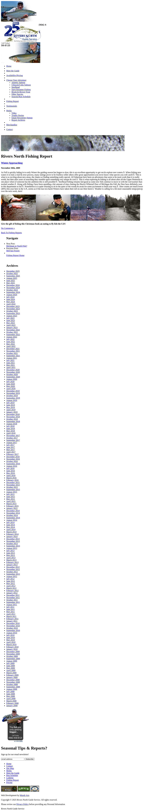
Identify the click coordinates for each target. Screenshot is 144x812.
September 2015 (13, 489)
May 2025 (10, 283)
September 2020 (13, 377)
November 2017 (13, 435)
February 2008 (12, 703)
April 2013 (10, 558)
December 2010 (13, 623)
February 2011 (12, 619)
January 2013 (12, 565)
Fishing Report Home (15, 255)
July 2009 (10, 663)
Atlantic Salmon (18, 82)
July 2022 (10, 339)
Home (8, 66)
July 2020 (10, 381)
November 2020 (13, 372)
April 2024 (10, 304)
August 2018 (11, 424)
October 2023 (12, 311)
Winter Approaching (12, 163)
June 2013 (10, 553)
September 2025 (13, 276)
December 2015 (13, 482)
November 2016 (13, 459)
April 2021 (10, 367)
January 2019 (12, 412)
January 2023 (12, 327)
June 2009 (10, 666)
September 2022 (13, 334)
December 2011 (12, 595)
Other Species (17, 94)
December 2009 (13, 651)
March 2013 (11, 560)
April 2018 (10, 433)
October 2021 (12, 353)
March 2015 (11, 504)
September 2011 (13, 602)
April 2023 (10, 325)
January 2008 (12, 705)
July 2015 (10, 494)
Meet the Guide (12, 71)
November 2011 (13, 597)
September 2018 (13, 421)
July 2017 (10, 445)
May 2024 (10, 302)
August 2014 (11, 520)
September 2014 (13, 518)
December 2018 (13, 414)
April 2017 (10, 452)
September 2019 (13, 398)
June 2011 (10, 609)
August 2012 (11, 576)
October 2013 (12, 543)
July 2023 (10, 318)
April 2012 (10, 586)
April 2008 (10, 698)
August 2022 (11, 337)
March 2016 (11, 478)
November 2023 (13, 309)
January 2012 (12, 593)
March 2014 (11, 532)
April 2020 (10, 388)
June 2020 (10, 384)
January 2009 (12, 677)
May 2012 (10, 583)
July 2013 (10, 551)
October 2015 (12, 487)
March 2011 (11, 616)
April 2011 (10, 614)
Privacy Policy (22, 804)
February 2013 (12, 562)
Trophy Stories (17, 115)
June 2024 (10, 299)
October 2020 (12, 374)
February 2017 (12, 454)
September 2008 (13, 687)
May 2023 (10, 323)
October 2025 (12, 273)
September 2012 (13, 574)
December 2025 (13, 271)
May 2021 (10, 365)
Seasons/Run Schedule (20, 96)
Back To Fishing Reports (11, 233)
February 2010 (12, 647)
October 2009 (12, 656)
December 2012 (13, 567)
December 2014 (13, 511)
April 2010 (10, 642)
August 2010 (11, 633)
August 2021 (11, 358)
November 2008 (13, 682)
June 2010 (10, 637)
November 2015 (13, 485)
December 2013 (13, 539)
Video (13, 113)
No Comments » (8, 228)
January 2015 (12, 508)
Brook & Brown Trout (20, 92)
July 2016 (10, 468)
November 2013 (13, 541)
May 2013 (10, 555)
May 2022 (10, 344)
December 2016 (13, 457)
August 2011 (11, 605)
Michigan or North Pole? (16, 246)
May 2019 (10, 407)
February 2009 (12, 675)
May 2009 (10, 668)
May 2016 (10, 473)
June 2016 (10, 471)
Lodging (9, 778)
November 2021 (13, 351)
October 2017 (12, 438)
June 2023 (10, 320)
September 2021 (13, 356)
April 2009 (10, 670)
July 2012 (10, 579)
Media (9, 111)
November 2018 (13, 417)
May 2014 (10, 527)
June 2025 (10, 280)
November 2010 (13, 626)
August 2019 (11, 400)
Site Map (10, 768)
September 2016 (13, 464)
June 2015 (10, 496)
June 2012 (10, 581)
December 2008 (13, 680)
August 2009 (11, 661)
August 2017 (11, 442)
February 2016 (12, 480)
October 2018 (12, 419)
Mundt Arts (24, 795)
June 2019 (10, 405)
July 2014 (10, 522)
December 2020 (13, 370)
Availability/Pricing (14, 75)
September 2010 (13, 630)
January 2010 (12, 649)
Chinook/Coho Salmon (21, 85)
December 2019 (13, 391)
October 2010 (12, 628)
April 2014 (10, 529)
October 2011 (12, 600)
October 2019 (12, 396)
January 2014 (12, 536)
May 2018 (10, 431)
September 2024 (13, 292)
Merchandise (11, 125)
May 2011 (10, 612)
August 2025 (11, 278)
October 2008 (12, 684)
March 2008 (11, 701)
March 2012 (11, 588)
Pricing (9, 782)
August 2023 (11, 316)
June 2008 (10, 694)
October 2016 (12, 461)
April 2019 (10, 410)
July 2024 (10, 297)
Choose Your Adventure (16, 80)
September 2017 (13, 440)
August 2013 (11, 548)
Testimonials (11, 106)
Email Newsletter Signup (22, 118)
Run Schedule (12, 775)
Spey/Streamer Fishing (21, 89)
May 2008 (10, 696)
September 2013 (13, 546)
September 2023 (13, 313)
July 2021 (10, 360)
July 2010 (10, 635)
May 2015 (10, 499)
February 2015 (12, 506)
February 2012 (12, 590)
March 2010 (11, 644)
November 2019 (13, 393)
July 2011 (10, 607)
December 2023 (13, 306)
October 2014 (12, 515)
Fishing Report (12, 101)
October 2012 (12, 572)
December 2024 (13, 285)
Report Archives (18, 120)
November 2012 (13, 569)
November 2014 (13, 513)
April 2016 (10, 475)
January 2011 (11, 621)
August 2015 (11, 492)
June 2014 (10, 525)
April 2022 (10, 346)
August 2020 (11, 379)
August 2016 (11, 466)
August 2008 (11, 689)
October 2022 (12, 332)
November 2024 (13, 287)
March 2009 (11, 673)
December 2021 (13, 349)
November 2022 (13, 330)
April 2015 (10, 501)
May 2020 (10, 386)
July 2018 (10, 426)
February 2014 (12, 534)
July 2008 (10, 691)
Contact (9, 129)
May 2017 (10, 450)
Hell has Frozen (12, 251)
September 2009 (13, 659)
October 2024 (12, 290)
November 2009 (13, 654)
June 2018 (10, 428)
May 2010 (10, 640)
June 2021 (10, 363)
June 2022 (10, 342)
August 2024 (11, 295)
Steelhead (15, 87)
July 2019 (10, 403)
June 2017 (10, 447)
